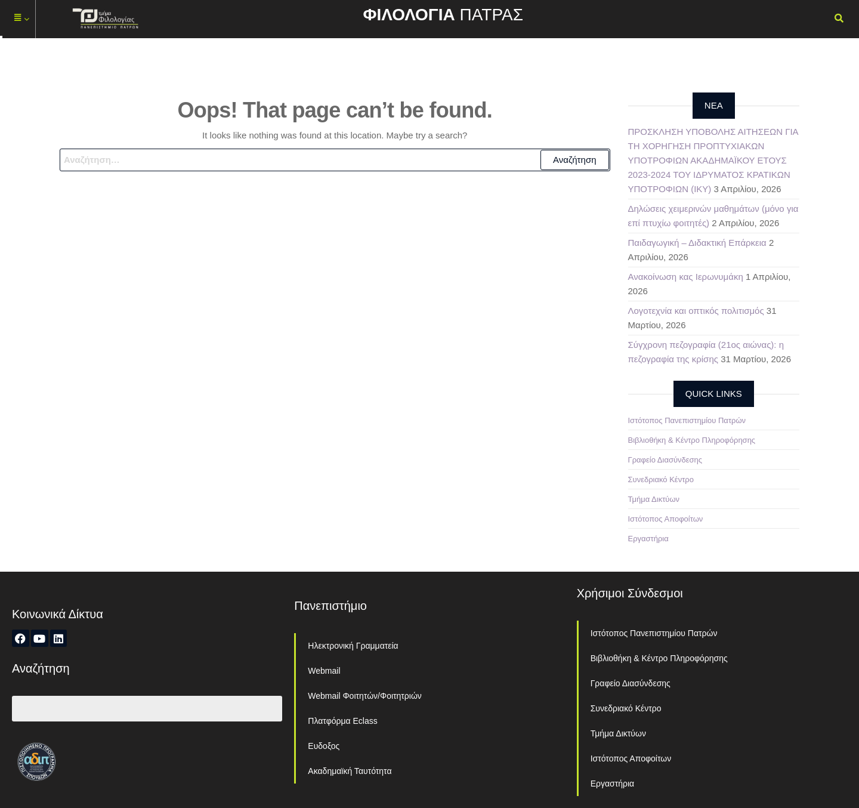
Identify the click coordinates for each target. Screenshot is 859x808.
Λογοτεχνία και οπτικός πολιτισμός (696, 311)
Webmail (324, 671)
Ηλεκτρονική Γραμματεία (353, 645)
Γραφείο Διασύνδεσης (665, 459)
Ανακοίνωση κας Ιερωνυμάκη (685, 277)
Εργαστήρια (648, 538)
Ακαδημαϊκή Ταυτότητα (349, 771)
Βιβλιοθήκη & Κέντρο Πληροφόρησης (692, 440)
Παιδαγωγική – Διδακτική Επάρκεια (697, 243)
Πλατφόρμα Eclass (342, 721)
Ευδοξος (323, 746)
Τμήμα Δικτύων (654, 499)
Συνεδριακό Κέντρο (661, 479)
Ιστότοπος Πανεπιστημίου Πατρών (687, 420)
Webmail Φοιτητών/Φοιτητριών (365, 696)
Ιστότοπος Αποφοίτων (665, 518)
